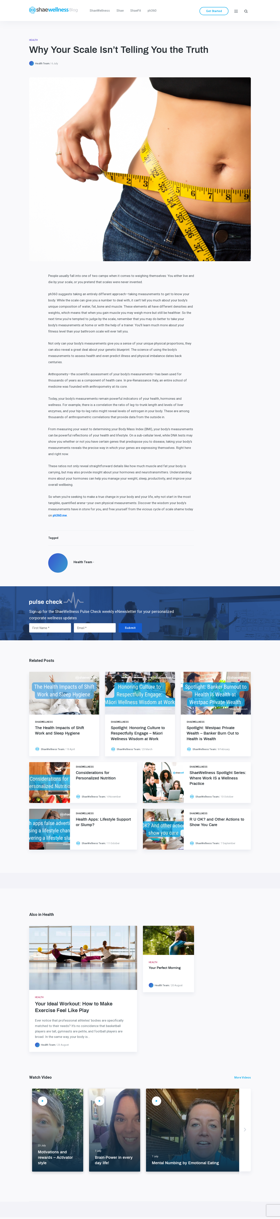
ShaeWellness (100, 10)
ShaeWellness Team (52, 749)
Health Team (42, 63)
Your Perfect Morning (165, 967)
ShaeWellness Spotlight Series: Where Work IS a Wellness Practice (218, 778)
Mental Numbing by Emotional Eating (185, 1163)
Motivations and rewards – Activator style (55, 1157)
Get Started (214, 11)
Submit (130, 628)
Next (245, 1130)
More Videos (242, 1077)
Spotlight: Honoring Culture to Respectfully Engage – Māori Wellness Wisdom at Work (138, 733)
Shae (120, 10)
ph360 (152, 10)
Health (33, 40)
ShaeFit (135, 10)
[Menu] (236, 11)
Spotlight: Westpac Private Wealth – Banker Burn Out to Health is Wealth (213, 733)
